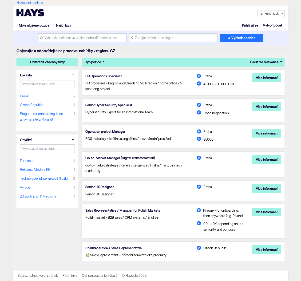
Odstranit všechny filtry (47, 62)
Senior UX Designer (99, 187)
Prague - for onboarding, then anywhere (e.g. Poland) (41, 116)
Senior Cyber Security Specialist (108, 105)
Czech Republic (31, 105)
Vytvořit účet (272, 25)
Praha (24, 96)
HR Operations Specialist (103, 76)
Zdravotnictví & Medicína (38, 196)
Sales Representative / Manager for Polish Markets (123, 210)
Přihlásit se (250, 25)
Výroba (25, 187)
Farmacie (26, 161)
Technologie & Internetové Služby (44, 178)
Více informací (266, 78)
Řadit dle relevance (264, 62)
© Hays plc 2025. (134, 276)
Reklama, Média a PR (35, 169)
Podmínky (70, 276)
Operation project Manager (105, 132)
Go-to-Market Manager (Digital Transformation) (121, 158)
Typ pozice (93, 62)
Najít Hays (63, 25)
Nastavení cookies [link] (29, 3)
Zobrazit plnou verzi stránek (38, 276)
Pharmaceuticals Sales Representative (114, 248)
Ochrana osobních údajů (99, 276)
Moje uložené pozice (34, 25)
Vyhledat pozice (243, 38)
